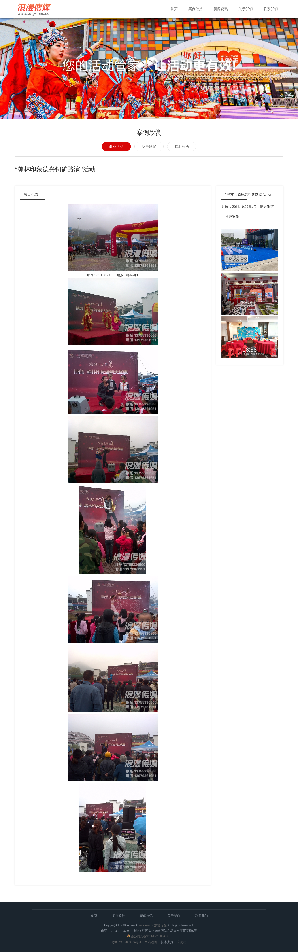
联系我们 (271, 9)
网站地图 (151, 942)
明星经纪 (149, 146)
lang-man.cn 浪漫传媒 (152, 925)
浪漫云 (181, 942)
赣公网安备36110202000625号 (151, 936)
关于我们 (245, 9)
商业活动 (116, 146)
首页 (174, 9)
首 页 (93, 916)
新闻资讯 (220, 9)
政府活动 (182, 146)
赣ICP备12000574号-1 (126, 942)
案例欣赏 (195, 9)
